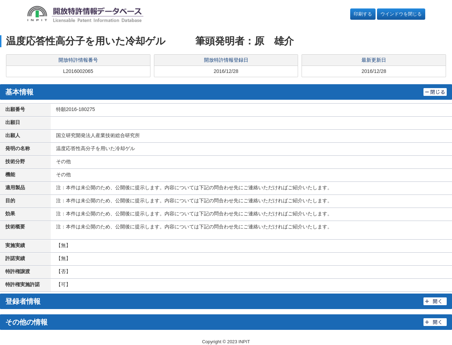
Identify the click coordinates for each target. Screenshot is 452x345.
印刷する (363, 14)
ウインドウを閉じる (401, 14)
